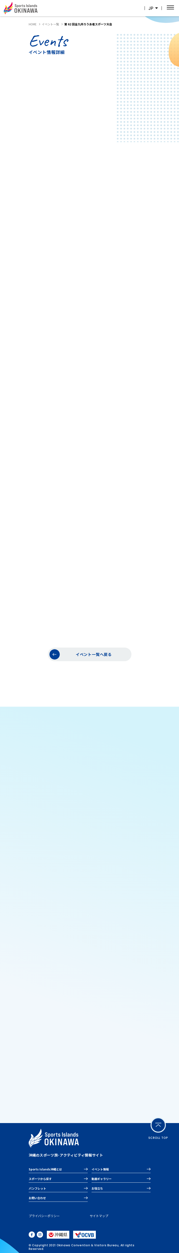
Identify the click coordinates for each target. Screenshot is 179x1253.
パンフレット (37, 1188)
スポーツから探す (40, 1179)
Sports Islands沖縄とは (45, 1169)
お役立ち (97, 1188)
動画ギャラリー (102, 1179)
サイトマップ (99, 1216)
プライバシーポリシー (44, 1216)
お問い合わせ (37, 1198)
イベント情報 (100, 1169)
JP (150, 8)
